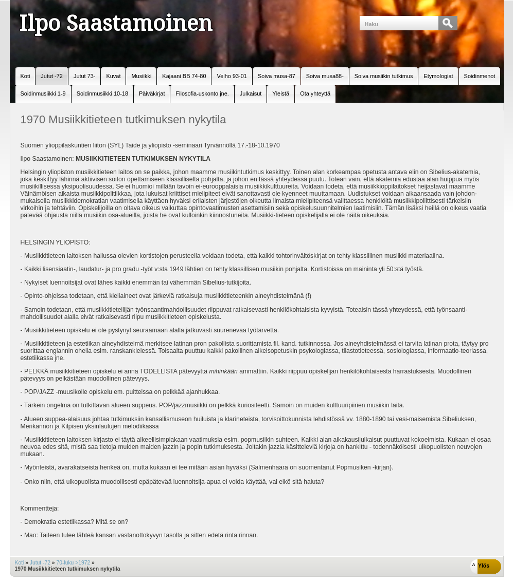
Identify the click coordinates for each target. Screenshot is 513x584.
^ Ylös (480, 566)
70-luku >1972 (73, 563)
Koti (19, 563)
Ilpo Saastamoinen (116, 23)
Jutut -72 (40, 563)
